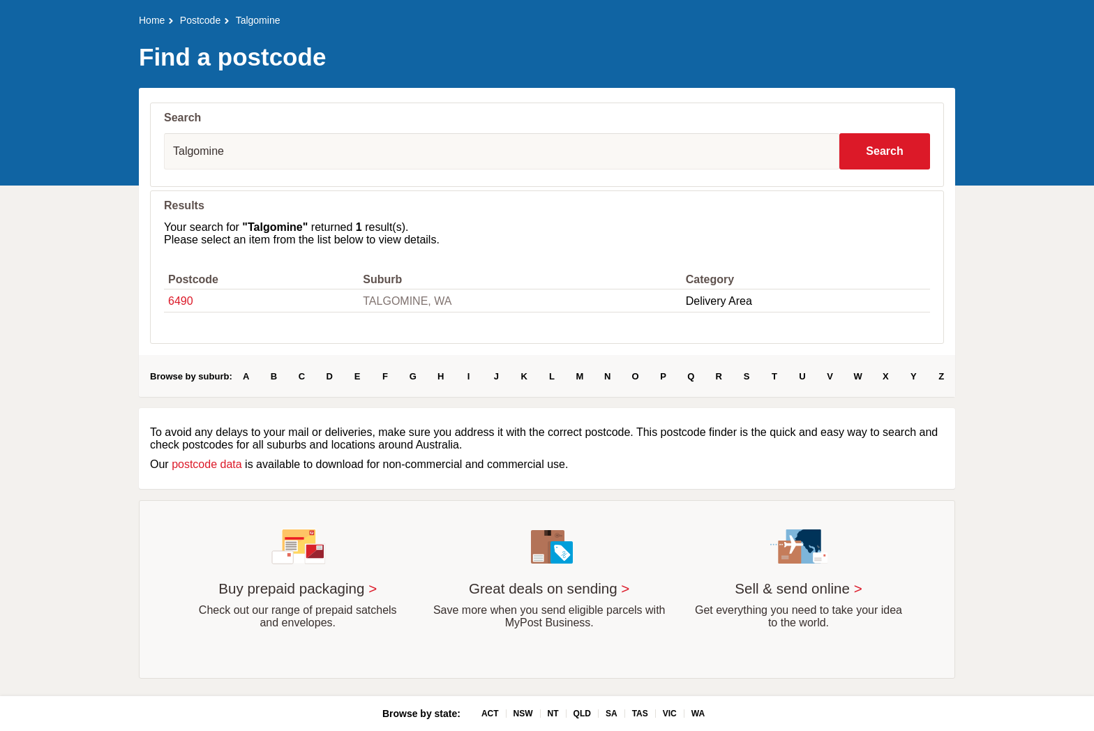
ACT (490, 713)
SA (611, 713)
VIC (670, 713)
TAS (640, 713)
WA (698, 713)
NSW (523, 713)
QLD (582, 713)
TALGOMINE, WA (407, 301)
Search (884, 151)
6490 (180, 301)
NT (553, 713)
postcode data (207, 464)
